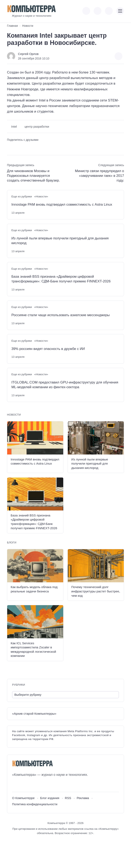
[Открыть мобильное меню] (120, 11)
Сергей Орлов (28, 54)
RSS (68, 798)
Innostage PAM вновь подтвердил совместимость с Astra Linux (61, 204)
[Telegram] (30, 785)
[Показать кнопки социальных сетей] (86, 11)
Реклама (83, 798)
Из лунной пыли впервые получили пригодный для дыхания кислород (60, 240)
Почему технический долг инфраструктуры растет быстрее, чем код (95, 591)
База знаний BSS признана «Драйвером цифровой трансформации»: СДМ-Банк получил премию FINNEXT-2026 (60, 279)
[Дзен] (38, 785)
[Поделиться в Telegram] (17, 147)
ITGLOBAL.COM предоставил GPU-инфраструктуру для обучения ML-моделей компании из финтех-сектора (64, 384)
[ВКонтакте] (15, 785)
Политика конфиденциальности (34, 804)
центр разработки (36, 126)
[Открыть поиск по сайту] (109, 11)
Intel (14, 126)
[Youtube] (23, 785)
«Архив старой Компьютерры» (34, 713)
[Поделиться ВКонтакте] (10, 147)
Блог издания (49, 798)
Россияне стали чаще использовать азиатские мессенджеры (60, 315)
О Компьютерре (23, 798)
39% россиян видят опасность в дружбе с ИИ (48, 349)
